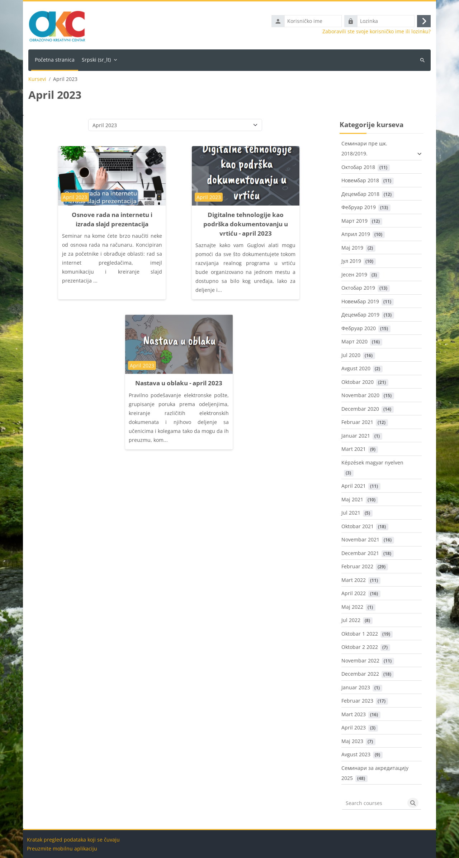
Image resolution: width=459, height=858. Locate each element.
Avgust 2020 (355, 368)
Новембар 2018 (360, 180)
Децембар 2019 (360, 314)
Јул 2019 (351, 260)
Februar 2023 (357, 700)
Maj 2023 (352, 741)
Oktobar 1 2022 (359, 633)
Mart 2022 (353, 580)
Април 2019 (355, 234)
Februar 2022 (357, 566)
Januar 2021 (355, 435)
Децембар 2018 (360, 194)
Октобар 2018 (358, 167)
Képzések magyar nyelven (372, 462)
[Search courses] (373, 803)
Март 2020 (354, 341)
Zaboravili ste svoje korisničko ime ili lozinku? (376, 31)
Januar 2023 (355, 687)
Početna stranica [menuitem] (55, 59)
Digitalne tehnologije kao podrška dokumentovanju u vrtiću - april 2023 (245, 224)
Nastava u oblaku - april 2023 (178, 383)
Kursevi (37, 79)
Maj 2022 (352, 606)
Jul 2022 (350, 620)
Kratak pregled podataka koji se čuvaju (73, 839)
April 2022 (353, 593)
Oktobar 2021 (357, 526)
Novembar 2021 (360, 539)
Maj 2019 (352, 247)
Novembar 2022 (360, 660)
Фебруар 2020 (358, 328)
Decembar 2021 (360, 553)
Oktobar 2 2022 (359, 647)
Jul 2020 (350, 355)
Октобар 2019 (358, 287)
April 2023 (353, 727)
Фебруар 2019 (358, 207)
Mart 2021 (353, 448)
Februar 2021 (357, 422)
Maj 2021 (352, 499)
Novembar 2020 (360, 395)
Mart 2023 (353, 714)
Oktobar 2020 (357, 382)
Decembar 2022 (360, 673)
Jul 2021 (350, 512)
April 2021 (353, 485)
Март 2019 (354, 220)
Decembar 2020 (360, 408)
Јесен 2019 (354, 274)
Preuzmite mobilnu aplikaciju (62, 848)
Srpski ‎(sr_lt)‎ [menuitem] (96, 59)
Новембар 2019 (360, 301)
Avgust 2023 (355, 754)
